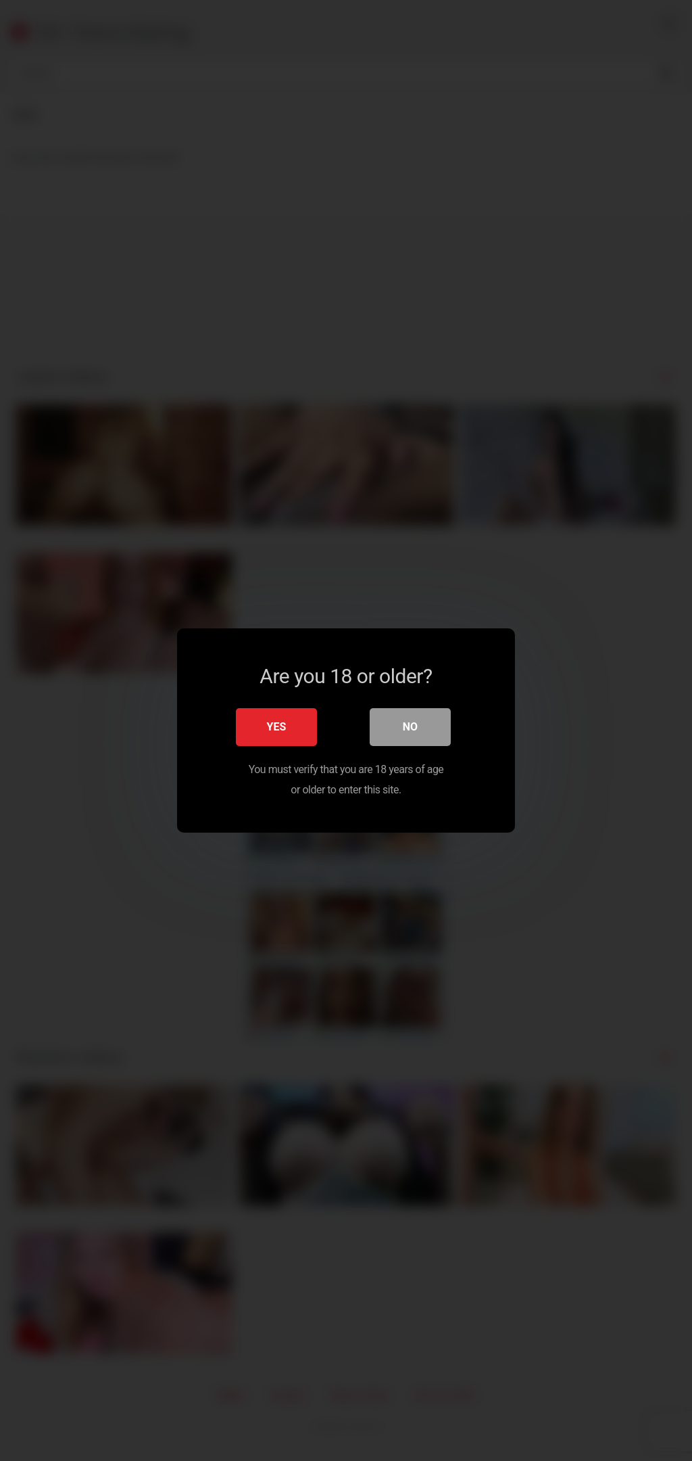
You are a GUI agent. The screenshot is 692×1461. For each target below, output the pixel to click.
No (410, 726)
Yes (277, 726)
